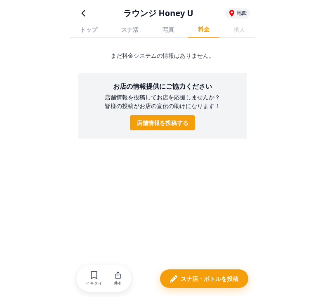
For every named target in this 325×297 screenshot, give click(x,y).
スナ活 (130, 29)
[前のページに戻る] (83, 13)
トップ (88, 29)
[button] (94, 279)
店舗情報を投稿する (162, 123)
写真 (168, 29)
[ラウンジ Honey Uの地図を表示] (237, 13)
